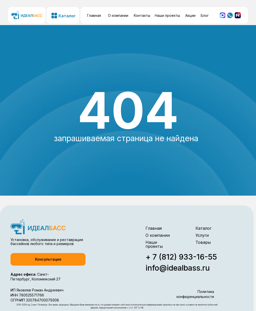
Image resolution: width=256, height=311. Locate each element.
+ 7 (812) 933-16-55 (181, 256)
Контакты (142, 15)
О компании (118, 15)
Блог (205, 15)
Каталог (204, 228)
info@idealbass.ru (178, 267)
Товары (203, 242)
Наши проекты (167, 15)
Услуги (202, 235)
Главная (94, 15)
